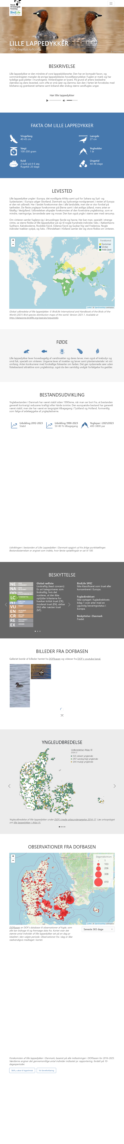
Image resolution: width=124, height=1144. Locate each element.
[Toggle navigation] (111, 3)
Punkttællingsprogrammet (91, 1087)
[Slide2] (39, 581)
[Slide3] (64, 776)
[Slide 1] (63, 1099)
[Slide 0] (60, 1099)
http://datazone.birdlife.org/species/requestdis (33, 317)
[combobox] (98, 879)
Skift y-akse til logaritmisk (22, 970)
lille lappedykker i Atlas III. (27, 772)
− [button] (13, 245)
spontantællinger (89, 1039)
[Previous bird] (3, 29)
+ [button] (13, 240)
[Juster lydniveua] (64, 100)
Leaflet (89, 307)
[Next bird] (121, 29)
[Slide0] (35, 581)
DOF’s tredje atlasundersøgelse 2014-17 (75, 769)
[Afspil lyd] (47, 100)
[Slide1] (37, 581)
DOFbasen (55, 608)
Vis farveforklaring (46, 970)
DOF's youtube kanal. (89, 608)
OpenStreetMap (100, 307)
